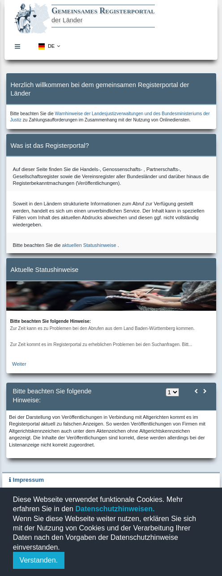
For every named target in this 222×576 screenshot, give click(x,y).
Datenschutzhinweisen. (113, 509)
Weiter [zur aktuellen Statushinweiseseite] (19, 364)
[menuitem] (19, 46)
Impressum (26, 479)
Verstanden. (39, 560)
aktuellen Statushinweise (89, 245)
